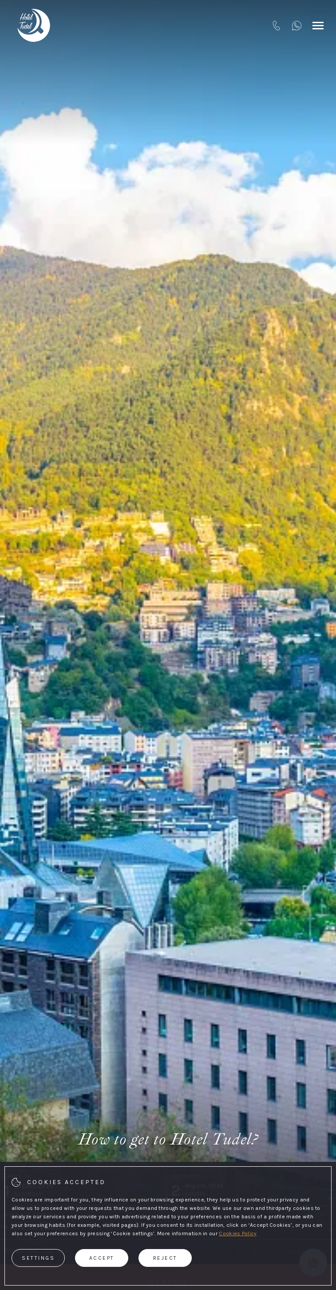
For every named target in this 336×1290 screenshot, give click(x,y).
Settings (38, 1258)
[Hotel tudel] (33, 25)
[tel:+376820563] (276, 25)
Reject (165, 1258)
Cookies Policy (238, 1233)
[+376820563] (296, 25)
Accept (102, 1258)
